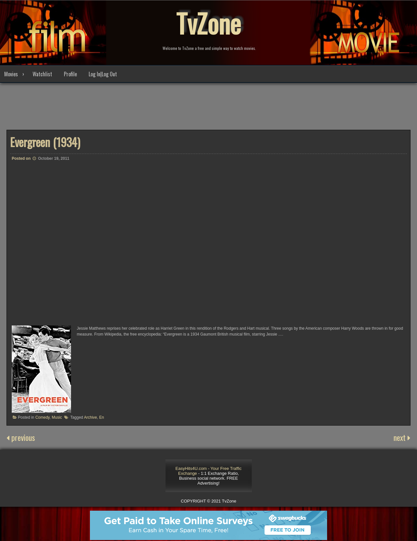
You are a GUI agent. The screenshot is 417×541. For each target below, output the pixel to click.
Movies (11, 74)
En (101, 417)
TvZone (208, 23)
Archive (90, 417)
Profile (70, 74)
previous (21, 437)
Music (57, 417)
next (402, 437)
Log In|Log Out (103, 74)
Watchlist (42, 74)
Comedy (42, 417)
